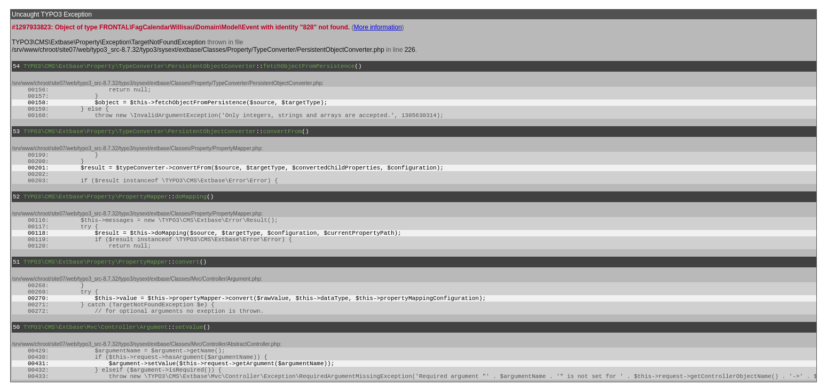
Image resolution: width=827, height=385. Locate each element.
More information (378, 27)
